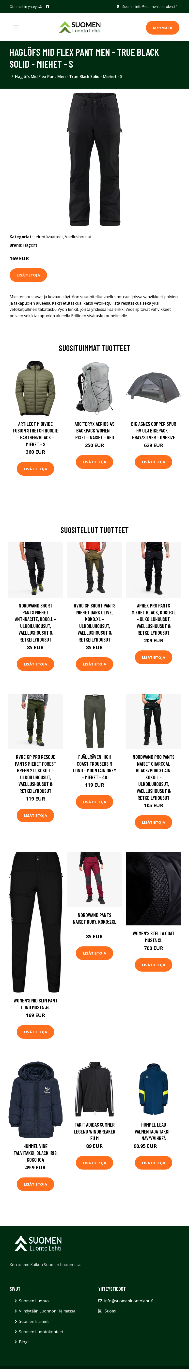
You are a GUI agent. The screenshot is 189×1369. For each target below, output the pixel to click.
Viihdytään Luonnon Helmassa (47, 1311)
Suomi (127, 6)
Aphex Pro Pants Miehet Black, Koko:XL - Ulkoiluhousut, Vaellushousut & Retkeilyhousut (154, 619)
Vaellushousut (78, 236)
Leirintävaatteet (48, 236)
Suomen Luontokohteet (41, 1331)
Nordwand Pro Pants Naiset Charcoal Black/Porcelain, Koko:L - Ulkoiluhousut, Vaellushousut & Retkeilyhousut (153, 777)
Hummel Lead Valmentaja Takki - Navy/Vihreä (154, 1131)
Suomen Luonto (34, 1301)
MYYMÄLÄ (162, 27)
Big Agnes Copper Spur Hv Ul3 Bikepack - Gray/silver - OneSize (153, 430)
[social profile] (47, 6)
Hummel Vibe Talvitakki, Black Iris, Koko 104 (36, 1153)
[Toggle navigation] (16, 27)
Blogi (24, 1342)
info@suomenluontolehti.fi (156, 6)
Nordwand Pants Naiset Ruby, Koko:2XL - (94, 922)
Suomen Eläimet (34, 1321)
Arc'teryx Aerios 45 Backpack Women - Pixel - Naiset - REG (94, 430)
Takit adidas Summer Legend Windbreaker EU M (94, 1131)
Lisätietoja (28, 275)
